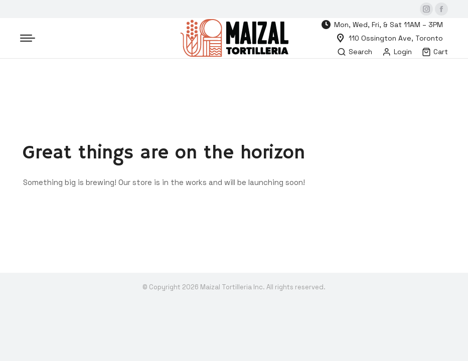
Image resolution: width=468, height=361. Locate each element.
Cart (435, 51)
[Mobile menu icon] (27, 38)
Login (397, 51)
